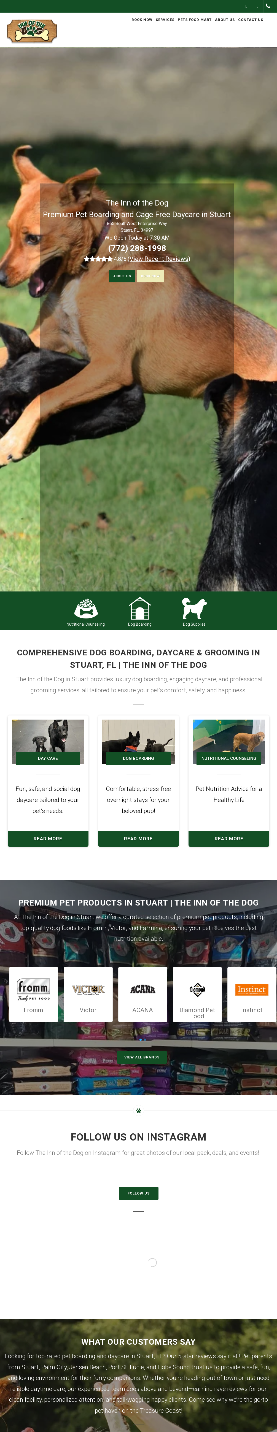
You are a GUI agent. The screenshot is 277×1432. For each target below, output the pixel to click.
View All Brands (142, 1057)
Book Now (154, 276)
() (159, 258)
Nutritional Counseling (86, 624)
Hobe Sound (174, 1367)
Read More (48, 838)
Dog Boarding (140, 624)
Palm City (54, 1367)
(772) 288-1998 (137, 248)
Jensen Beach (87, 1367)
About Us (117, 276)
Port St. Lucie (126, 1367)
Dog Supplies (194, 624)
